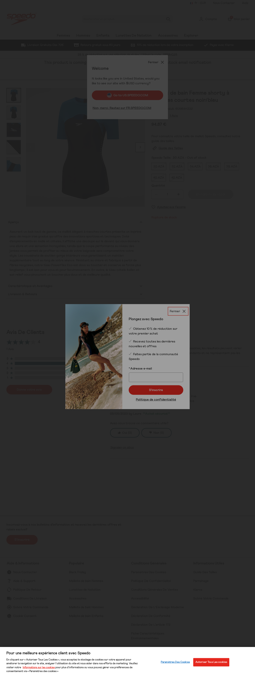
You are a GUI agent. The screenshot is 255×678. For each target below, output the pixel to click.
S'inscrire (156, 390)
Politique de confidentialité (156, 399)
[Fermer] (178, 311)
